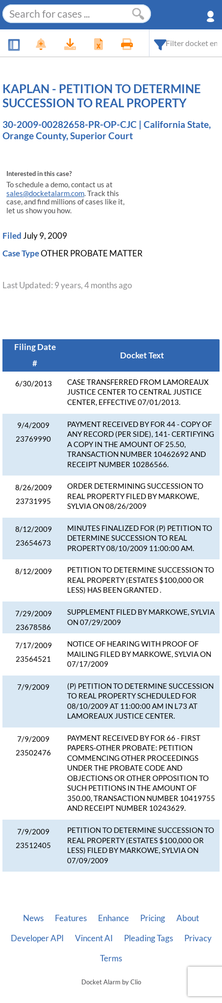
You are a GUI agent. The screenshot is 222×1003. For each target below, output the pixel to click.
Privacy (198, 938)
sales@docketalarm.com (45, 193)
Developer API (37, 938)
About (187, 918)
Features (71, 918)
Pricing (152, 918)
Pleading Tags (148, 938)
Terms (111, 958)
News (33, 918)
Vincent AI (94, 938)
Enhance (113, 918)
